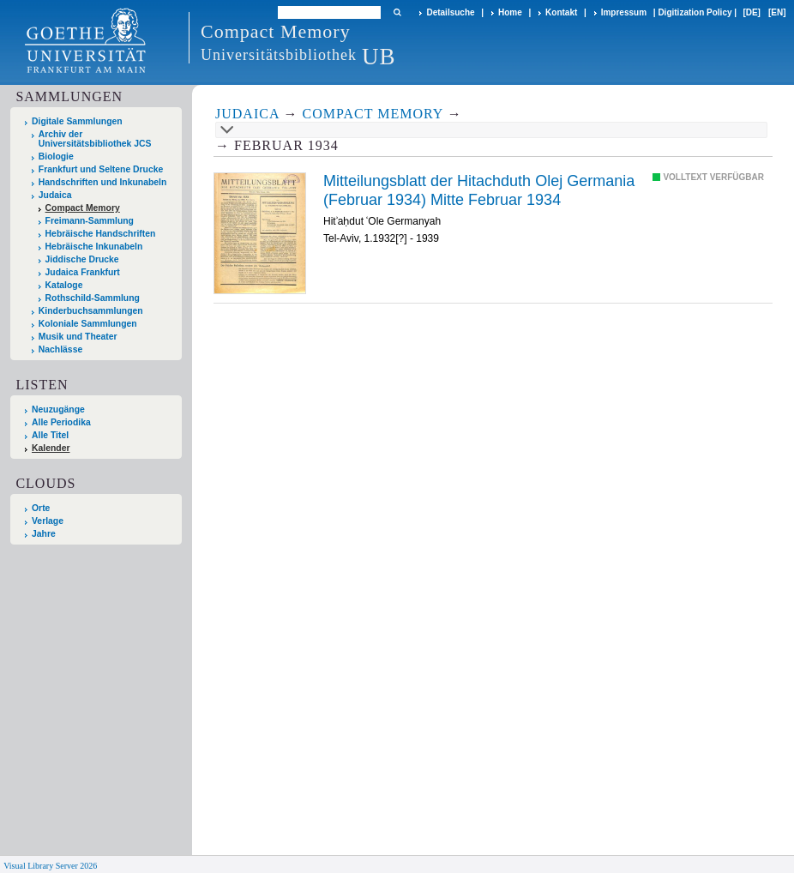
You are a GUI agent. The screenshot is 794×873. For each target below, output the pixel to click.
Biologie (56, 156)
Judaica (55, 195)
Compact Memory (82, 208)
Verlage (47, 521)
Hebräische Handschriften (100, 233)
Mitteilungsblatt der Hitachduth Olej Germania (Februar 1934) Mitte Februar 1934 (479, 190)
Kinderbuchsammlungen (91, 311)
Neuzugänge (58, 409)
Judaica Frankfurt (82, 272)
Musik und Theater (78, 336)
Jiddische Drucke (82, 259)
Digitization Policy (694, 12)
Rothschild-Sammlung (92, 298)
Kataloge (64, 285)
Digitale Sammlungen (77, 121)
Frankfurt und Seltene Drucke (101, 169)
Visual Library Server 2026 (50, 865)
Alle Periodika (61, 422)
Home (510, 12)
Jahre (44, 534)
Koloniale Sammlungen (88, 323)
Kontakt (561, 12)
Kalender (50, 448)
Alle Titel (50, 435)
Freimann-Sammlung (89, 221)
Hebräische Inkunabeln (94, 246)
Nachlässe (60, 349)
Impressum (624, 12)
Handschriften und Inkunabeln (103, 182)
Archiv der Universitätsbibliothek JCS (95, 138)
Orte (41, 508)
